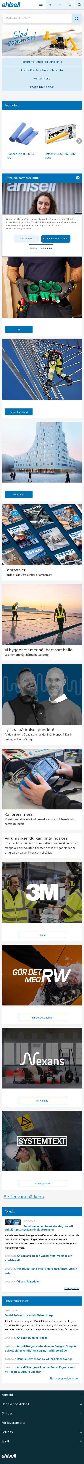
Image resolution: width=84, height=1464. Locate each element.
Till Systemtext (42, 1183)
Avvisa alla (26, 239)
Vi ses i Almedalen (28, 1282)
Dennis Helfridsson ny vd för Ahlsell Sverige (44, 1359)
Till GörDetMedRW (42, 1017)
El (18, 329)
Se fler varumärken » (24, 1197)
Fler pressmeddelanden (64, 1379)
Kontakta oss (42, 79)
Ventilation (18, 494)
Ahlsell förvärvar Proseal (32, 1338)
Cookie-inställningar (41, 248)
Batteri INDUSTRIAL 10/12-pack (60, 156)
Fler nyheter (71, 1288)
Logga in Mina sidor (42, 87)
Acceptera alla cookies (56, 239)
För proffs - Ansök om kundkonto (42, 62)
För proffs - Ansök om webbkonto (42, 70)
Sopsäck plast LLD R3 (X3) (21, 156)
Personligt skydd (18, 412)
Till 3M (42, 934)
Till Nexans (42, 1100)
